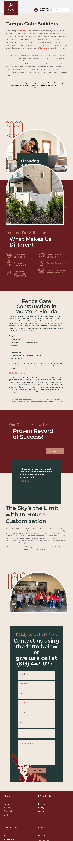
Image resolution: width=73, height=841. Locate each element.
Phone (22, 693)
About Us (7, 807)
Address (23, 712)
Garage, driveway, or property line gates (24, 343)
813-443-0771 (44, 9)
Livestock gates (15, 340)
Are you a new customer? (28, 732)
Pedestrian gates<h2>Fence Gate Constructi (25, 356)
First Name (24, 674)
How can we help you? (28, 743)
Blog (6, 815)
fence (20, 31)
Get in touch (57, 10)
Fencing (41, 804)
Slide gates (14, 346)
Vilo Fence (43, 48)
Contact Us (8, 811)
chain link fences (55, 64)
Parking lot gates (16, 353)
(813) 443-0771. (36, 663)
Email (22, 703)
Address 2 (23, 722)
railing (26, 31)
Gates (41, 811)
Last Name (24, 684)
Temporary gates (16, 359)
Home (6, 804)
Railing (41, 807)
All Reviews (54, 451)
